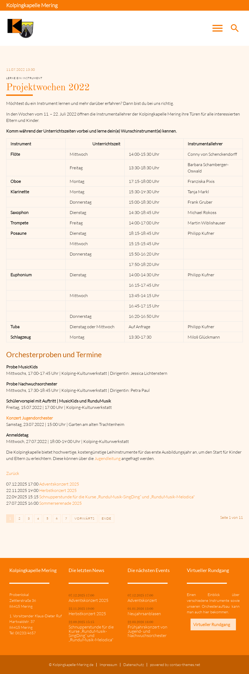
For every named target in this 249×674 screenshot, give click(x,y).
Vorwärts (84, 518)
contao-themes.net (185, 664)
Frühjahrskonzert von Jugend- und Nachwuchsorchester (147, 631)
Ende (106, 518)
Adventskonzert (142, 600)
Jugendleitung (107, 458)
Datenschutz (133, 664)
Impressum (108, 664)
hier (206, 612)
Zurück (12, 473)
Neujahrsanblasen (144, 613)
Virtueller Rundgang (211, 624)
